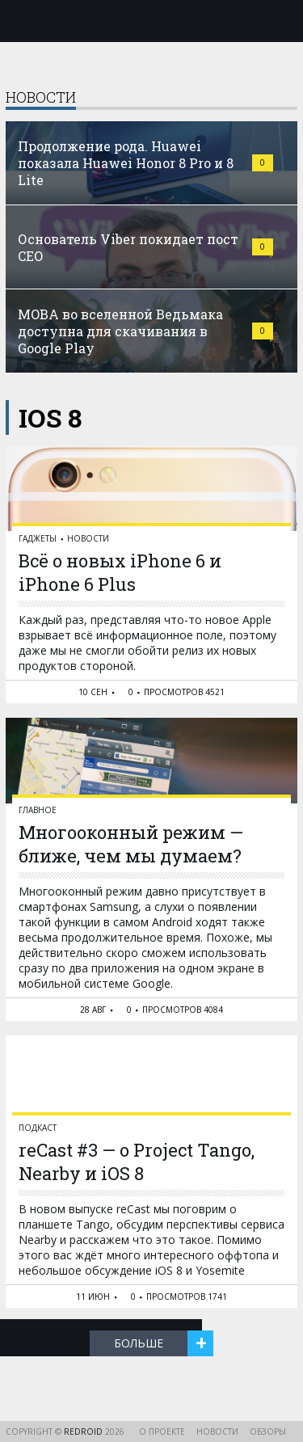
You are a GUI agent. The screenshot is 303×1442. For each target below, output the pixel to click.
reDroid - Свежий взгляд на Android (152, 20)
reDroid (84, 1431)
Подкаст (38, 1127)
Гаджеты (38, 538)
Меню (21, 21)
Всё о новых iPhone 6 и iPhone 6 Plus (120, 572)
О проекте (162, 1431)
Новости (88, 538)
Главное (38, 810)
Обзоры (268, 1431)
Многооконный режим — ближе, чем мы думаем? (131, 843)
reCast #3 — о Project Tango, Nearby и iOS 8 (137, 1161)
